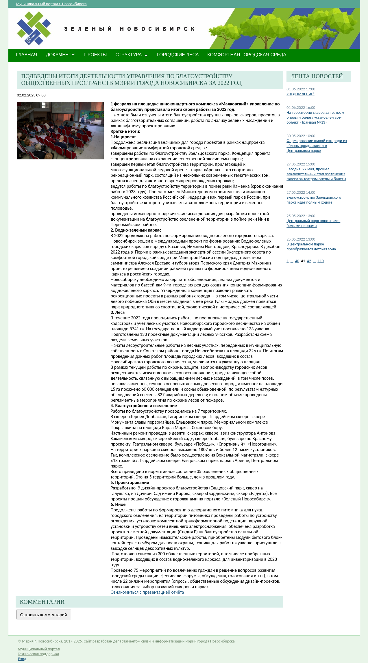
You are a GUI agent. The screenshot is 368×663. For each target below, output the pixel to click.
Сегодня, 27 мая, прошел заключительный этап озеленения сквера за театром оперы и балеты (316, 174)
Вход (22, 658)
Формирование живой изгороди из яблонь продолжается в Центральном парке (316, 145)
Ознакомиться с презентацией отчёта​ (147, 592)
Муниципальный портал (39, 649)
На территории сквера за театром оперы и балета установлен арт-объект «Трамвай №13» (315, 117)
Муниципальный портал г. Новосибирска (51, 3)
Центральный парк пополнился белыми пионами (313, 223)
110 (320, 260)
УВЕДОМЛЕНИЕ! (300, 94)
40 (297, 260)
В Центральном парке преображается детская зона (311, 247)
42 (309, 260)
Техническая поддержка (38, 653)
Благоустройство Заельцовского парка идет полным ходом (313, 200)
